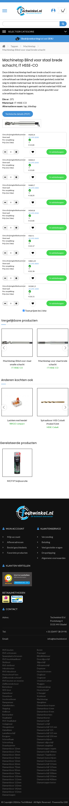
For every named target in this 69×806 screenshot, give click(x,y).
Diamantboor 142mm (11, 788)
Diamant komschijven (46, 758)
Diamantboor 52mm (11, 761)
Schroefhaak (8, 739)
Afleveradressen (15, 542)
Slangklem (41, 702)
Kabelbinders (8, 705)
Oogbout (41, 674)
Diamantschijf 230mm (47, 770)
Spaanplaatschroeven (12, 656)
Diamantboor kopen (46, 705)
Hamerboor (7, 693)
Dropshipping (48, 552)
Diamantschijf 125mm (47, 767)
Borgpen (6, 736)
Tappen (14, 46)
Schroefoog (7, 742)
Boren (39, 650)
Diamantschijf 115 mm (47, 727)
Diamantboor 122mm (11, 782)
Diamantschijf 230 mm (47, 736)
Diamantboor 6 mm (45, 708)
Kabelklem (7, 730)
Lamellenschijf (8, 733)
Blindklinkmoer (43, 656)
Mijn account (13, 536)
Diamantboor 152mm (11, 791)
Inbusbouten (8, 668)
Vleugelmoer (8, 727)
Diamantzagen (8, 795)
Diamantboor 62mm (11, 764)
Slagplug (6, 708)
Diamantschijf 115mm (47, 764)
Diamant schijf (43, 724)
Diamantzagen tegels (46, 748)
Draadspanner (8, 745)
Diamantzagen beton (46, 782)
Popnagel (41, 653)
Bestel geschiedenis (17, 547)
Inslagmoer (7, 724)
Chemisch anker (44, 680)
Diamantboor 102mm (11, 776)
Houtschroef (43, 690)
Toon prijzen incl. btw (34, 310)
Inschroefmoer (9, 699)
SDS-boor (6, 690)
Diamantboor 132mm (11, 785)
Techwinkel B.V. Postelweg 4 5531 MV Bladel (58, 621)
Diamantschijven (44, 739)
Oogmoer (41, 677)
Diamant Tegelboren (46, 754)
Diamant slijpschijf (45, 742)
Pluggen (41, 684)
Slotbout (6, 662)
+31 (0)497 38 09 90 (56, 631)
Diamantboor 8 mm (45, 711)
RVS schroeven (9, 653)
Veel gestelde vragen (52, 547)
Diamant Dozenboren (46, 761)
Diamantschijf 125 (45, 730)
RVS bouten (7, 650)
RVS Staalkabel (9, 721)
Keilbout (6, 711)
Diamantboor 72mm (11, 767)
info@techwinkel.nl (57, 638)
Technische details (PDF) (17, 113)
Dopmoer (41, 668)
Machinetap (29, 46)
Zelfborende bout (10, 684)
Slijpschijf (41, 662)
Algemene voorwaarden (53, 558)
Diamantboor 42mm (11, 758)
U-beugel (41, 693)
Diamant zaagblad (45, 745)
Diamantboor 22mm (11, 748)
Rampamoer (7, 702)
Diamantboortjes (44, 714)
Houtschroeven (44, 671)
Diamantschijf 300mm (47, 773)
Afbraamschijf (43, 665)
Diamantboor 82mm (11, 770)
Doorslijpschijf (43, 659)
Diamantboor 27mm (11, 751)
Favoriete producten (17, 552)
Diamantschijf (43, 721)
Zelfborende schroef (11, 677)
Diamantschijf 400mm (47, 779)
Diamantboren (43, 717)
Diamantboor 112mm (11, 779)
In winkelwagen (56, 152)
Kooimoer (41, 696)
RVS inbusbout (9, 671)
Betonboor (7, 687)
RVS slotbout (8, 665)
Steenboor (7, 696)
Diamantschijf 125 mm (47, 733)
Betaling (46, 542)
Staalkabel (7, 717)
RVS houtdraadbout (11, 659)
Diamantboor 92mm (11, 773)
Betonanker (7, 714)
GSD (66, 802)
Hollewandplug (44, 687)
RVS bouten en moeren (13, 680)
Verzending (47, 536)
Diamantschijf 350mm (47, 776)
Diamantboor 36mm (11, 754)
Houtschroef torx (10, 674)
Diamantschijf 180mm (47, 751)
